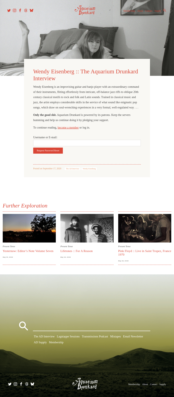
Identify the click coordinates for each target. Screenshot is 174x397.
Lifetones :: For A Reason (77, 249)
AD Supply (40, 343)
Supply (155, 12)
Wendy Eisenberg (89, 167)
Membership (127, 12)
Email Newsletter (133, 337)
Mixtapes (115, 337)
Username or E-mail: (45, 136)
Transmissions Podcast (95, 337)
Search (162, 12)
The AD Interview (72, 167)
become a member (68, 126)
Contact (146, 12)
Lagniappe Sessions (68, 337)
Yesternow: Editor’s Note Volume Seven (30, 249)
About (138, 12)
